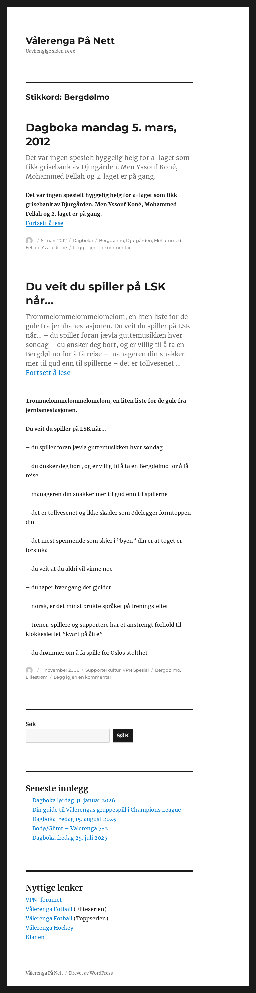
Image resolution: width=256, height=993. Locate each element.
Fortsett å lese (44, 223)
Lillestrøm (37, 677)
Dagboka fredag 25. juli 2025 (70, 837)
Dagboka (83, 240)
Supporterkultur (103, 670)
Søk (31, 724)
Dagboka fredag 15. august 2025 (74, 819)
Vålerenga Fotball (50, 909)
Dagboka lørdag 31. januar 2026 (73, 800)
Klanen (35, 937)
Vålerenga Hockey (49, 927)
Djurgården (139, 240)
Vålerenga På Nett (70, 40)
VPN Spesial (136, 670)
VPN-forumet (44, 899)
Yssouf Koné (54, 247)
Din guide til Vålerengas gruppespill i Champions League (106, 809)
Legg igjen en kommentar (102, 247)
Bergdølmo (111, 240)
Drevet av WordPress (91, 973)
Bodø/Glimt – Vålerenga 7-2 (70, 828)
